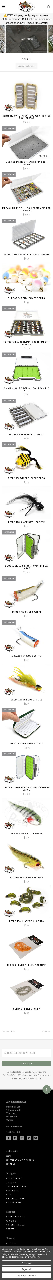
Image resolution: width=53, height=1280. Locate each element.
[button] (29, 59)
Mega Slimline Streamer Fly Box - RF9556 (26, 163)
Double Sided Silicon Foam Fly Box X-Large (26, 788)
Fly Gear (10, 1164)
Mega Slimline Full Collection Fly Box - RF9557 (26, 209)
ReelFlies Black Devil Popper (26, 522)
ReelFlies (11, 1243)
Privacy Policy (14, 1178)
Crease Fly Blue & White (26, 656)
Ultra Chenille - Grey (26, 1009)
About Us (11, 1183)
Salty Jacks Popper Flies (26, 700)
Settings (26, 1263)
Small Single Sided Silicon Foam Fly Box (26, 389)
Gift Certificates (15, 1199)
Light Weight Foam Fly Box (26, 744)
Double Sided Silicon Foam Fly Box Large (26, 567)
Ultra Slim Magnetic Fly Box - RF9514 (26, 254)
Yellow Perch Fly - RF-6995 (26, 877)
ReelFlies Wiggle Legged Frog (26, 478)
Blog (8, 1195)
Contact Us (12, 1190)
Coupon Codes (13, 1203)
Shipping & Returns (16, 1187)
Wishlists (11, 1221)
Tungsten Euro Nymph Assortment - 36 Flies (26, 343)
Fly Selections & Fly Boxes (20, 1160)
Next (46, 1031)
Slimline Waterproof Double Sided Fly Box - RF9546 (26, 117)
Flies (8, 1156)
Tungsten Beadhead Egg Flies (26, 298)
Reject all (26, 1269)
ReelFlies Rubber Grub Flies (26, 921)
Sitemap (10, 1229)
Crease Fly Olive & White (26, 612)
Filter (26, 59)
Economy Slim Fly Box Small (26, 434)
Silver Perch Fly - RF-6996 (26, 833)
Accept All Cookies (26, 1275)
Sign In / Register (15, 1217)
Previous (8, 1031)
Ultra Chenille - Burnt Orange (26, 965)
